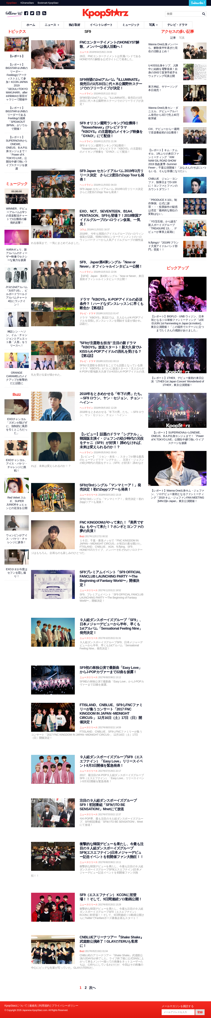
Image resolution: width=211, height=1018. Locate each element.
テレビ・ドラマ (177, 24)
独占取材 (74, 24)
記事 (173, 37)
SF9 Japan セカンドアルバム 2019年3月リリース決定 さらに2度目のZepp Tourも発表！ (112, 175)
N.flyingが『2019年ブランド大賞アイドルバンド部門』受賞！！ (163, 246)
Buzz (82, 536)
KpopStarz (11, 3)
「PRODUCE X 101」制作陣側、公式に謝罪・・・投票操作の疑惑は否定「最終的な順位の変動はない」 (162, 206)
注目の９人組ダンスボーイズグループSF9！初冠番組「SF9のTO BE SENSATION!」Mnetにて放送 (108, 805)
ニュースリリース (89, 494)
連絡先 (33, 1005)
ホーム (30, 24)
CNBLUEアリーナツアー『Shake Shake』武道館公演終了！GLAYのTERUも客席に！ (112, 941)
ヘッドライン (86, 93)
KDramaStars (27, 3)
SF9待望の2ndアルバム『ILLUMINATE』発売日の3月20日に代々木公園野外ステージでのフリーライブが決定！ (111, 84)
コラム (83, 229)
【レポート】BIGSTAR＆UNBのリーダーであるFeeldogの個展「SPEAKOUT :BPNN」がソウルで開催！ (17, 118)
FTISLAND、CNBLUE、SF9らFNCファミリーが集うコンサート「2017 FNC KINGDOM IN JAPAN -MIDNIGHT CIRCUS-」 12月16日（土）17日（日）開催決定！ (111, 713)
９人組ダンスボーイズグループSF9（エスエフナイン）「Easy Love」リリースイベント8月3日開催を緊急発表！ (111, 761)
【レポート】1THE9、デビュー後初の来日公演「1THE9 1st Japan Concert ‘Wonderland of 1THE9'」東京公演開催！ (177, 381)
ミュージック (130, 24)
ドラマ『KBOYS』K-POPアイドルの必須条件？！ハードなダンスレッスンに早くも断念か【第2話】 (111, 304)
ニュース (52, 24)
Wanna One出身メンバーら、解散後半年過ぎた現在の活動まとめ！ (163, 48)
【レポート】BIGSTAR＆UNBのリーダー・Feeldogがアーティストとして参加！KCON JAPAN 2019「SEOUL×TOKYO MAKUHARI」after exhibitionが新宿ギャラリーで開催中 (17, 82)
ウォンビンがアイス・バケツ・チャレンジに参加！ (16, 539)
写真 (153, 24)
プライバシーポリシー (65, 1005)
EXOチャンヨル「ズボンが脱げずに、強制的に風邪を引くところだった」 (16, 426)
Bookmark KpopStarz (48, 3)
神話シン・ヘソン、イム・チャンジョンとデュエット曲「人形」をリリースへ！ (16, 338)
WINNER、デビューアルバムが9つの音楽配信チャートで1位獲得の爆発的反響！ (16, 215)
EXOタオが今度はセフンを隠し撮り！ (16, 573)
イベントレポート (101, 24)
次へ (92, 988)
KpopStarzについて (15, 1005)
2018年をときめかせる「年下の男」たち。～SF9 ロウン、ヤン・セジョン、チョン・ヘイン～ (112, 398)
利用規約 (44, 1005)
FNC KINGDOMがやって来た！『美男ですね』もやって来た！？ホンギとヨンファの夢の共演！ (111, 526)
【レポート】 (17, 56)
